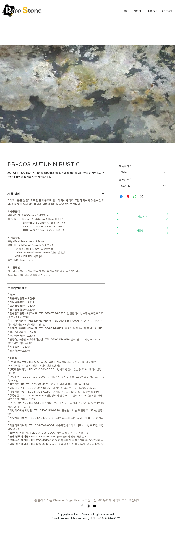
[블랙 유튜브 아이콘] (94, 506)
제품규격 (125, 166)
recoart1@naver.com (74, 518)
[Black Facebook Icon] (82, 506)
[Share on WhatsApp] (135, 197)
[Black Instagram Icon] (88, 506)
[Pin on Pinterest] (128, 197)
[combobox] (143, 172)
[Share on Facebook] (121, 197)
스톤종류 (125, 179)
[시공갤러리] (142, 230)
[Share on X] (141, 197)
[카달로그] (142, 216)
